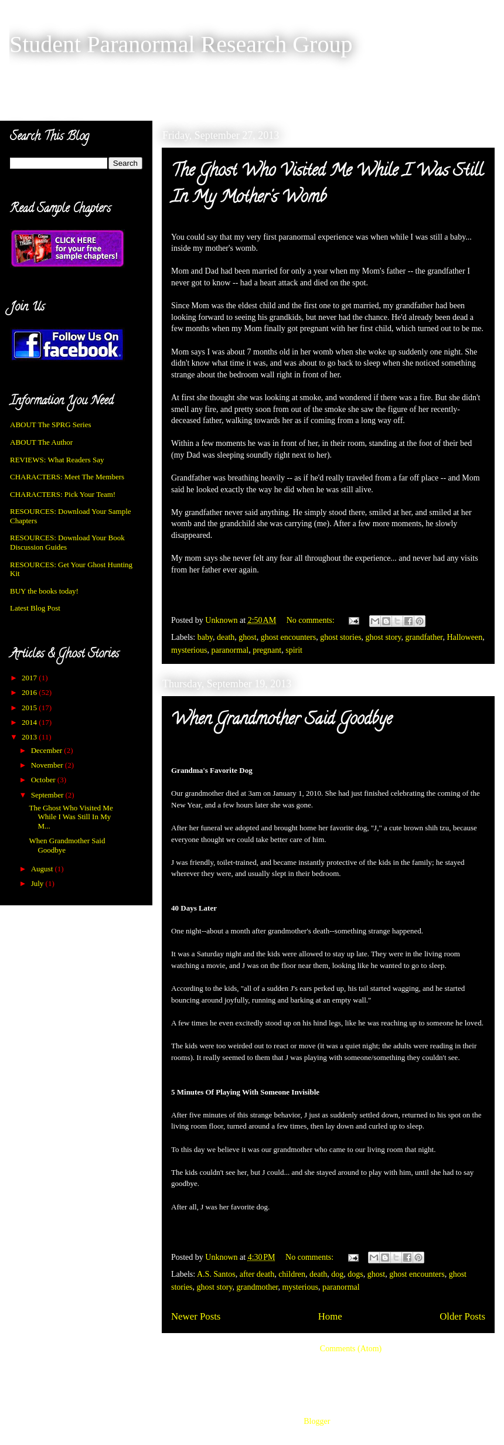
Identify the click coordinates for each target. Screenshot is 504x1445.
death (225, 637)
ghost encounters (288, 637)
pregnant (267, 650)
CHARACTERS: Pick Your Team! (62, 494)
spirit (293, 650)
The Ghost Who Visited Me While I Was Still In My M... (71, 816)
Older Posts (462, 1316)
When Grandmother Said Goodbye (281, 720)
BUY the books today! (44, 591)
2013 (30, 736)
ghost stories (340, 637)
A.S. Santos (216, 1274)
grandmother (257, 1287)
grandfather (424, 637)
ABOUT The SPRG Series (50, 424)
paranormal (229, 650)
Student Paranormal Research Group (180, 44)
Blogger (316, 1421)
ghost (247, 637)
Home (330, 1316)
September (48, 794)
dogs (355, 1274)
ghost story (383, 637)
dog (337, 1274)
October (44, 779)
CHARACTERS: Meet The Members (67, 476)
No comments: (312, 620)
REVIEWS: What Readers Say (57, 459)
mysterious (189, 650)
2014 (30, 722)
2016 (30, 692)
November (48, 765)
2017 (30, 677)
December (47, 750)
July (38, 883)
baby (205, 637)
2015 (30, 707)
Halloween (464, 637)
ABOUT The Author (41, 442)
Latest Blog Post (35, 608)
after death (257, 1274)
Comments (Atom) (351, 1348)
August (43, 868)
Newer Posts (195, 1316)
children (291, 1274)
